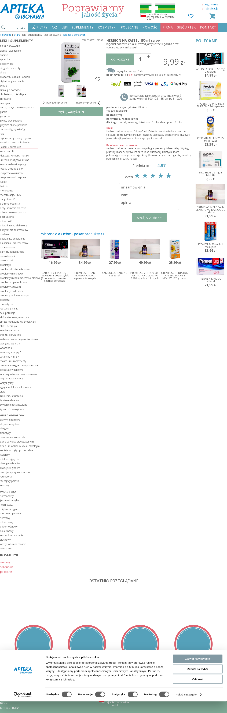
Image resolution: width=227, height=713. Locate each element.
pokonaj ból (6, 260)
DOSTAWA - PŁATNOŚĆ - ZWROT (21, 683)
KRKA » (142, 107)
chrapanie (5, 98)
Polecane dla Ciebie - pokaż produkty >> (72, 233)
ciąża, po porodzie (10, 90)
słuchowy (5, 539)
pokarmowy (6, 531)
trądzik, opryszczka (10, 334)
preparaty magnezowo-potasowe (19, 365)
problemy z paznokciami (13, 282)
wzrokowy (6, 548)
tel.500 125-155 (112, 677)
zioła (2, 391)
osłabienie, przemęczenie (14, 243)
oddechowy (6, 522)
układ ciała (8, 491)
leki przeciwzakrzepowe (13, 177)
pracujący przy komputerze (15, 472)
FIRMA (168, 27)
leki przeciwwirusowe (12, 173)
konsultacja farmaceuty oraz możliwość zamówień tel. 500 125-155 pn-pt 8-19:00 (155, 97)
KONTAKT (208, 27)
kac (2, 133)
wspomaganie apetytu (12, 378)
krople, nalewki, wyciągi (13, 164)
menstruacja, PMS (10, 195)
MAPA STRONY (10, 708)
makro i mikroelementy (13, 361)
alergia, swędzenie (10, 50)
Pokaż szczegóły (186, 615)
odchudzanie (7, 216)
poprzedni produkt (54, 102)
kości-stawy (6, 504)
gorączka (5, 116)
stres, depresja (8, 326)
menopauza (6, 190)
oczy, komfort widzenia (13, 208)
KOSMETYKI (107, 27)
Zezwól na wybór (197, 590)
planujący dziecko (10, 463)
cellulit (3, 85)
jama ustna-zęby (9, 500)
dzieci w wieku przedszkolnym (17, 441)
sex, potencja (7, 313)
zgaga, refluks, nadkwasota (15, 387)
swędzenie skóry (9, 330)
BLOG (4, 703)
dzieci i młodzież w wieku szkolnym (19, 446)
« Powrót (5, 34)
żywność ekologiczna (12, 409)
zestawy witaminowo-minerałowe (19, 374)
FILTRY (41, 27)
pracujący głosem (10, 467)
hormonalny (7, 496)
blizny (3, 72)
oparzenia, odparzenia (12, 238)
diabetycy (5, 432)
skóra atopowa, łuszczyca (14, 317)
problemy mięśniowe (12, 273)
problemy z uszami (10, 286)
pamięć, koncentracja (12, 251)
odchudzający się (9, 459)
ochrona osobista (10, 203)
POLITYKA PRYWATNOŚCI (17, 688)
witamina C (6, 348)
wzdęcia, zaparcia (10, 343)
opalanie (5, 234)
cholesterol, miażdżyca (13, 94)
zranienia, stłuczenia (11, 396)
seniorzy (4, 485)
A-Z (54, 27)
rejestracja (211, 8)
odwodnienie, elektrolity (13, 225)
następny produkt (88, 102)
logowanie (211, 4)
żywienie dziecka (9, 400)
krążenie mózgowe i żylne (14, 160)
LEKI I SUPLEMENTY (77, 27)
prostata (5, 299)
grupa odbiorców (12, 415)
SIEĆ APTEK (186, 27)
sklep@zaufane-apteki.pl (112, 683)
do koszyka (120, 59)
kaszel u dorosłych (74, 34)
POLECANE (129, 27)
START (17, 34)
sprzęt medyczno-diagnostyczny (18, 321)
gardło (3, 111)
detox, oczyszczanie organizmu (17, 107)
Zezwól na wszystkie (198, 580)
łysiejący (5, 454)
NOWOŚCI (150, 27)
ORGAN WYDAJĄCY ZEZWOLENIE (21, 698)
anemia (4, 55)
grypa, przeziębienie (11, 120)
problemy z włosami (11, 291)
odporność (6, 221)
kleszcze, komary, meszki (14, 155)
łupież (3, 181)
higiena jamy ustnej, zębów (15, 138)
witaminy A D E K (9, 356)
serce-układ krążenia (11, 535)
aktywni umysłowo (10, 424)
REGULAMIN (8, 677)
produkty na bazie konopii (14, 295)
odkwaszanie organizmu (13, 212)
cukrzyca (5, 103)
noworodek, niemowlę (12, 437)
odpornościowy (8, 526)
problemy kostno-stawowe (15, 269)
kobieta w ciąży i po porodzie (16, 450)
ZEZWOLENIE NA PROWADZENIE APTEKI (26, 692)
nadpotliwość (7, 199)
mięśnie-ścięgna (9, 509)
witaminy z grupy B (10, 352)
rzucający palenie (9, 481)
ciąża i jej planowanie (12, 81)
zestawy (5, 562)
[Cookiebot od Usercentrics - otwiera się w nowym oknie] (22, 616)
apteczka (5, 59)
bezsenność (6, 63)
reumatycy (6, 476)
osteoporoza (7, 247)
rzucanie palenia (9, 308)
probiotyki (5, 264)
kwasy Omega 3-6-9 (11, 168)
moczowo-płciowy (10, 513)
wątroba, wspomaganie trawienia (19, 339)
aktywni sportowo (10, 419)
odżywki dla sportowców (14, 229)
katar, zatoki (7, 151)
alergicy (4, 428)
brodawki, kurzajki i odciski (15, 77)
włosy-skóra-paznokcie (13, 544)
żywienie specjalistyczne (13, 404)
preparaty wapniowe (11, 369)
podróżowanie (8, 256)
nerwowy (5, 517)
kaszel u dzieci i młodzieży (15, 142)
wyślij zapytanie (71, 111)
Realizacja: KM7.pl (215, 677)
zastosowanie (10, 46)
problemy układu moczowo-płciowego (19, 278)
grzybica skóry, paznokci (13, 125)
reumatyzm (6, 304)
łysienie (4, 186)
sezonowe (6, 567)
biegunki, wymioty (10, 68)
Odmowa (197, 600)
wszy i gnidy (6, 382)
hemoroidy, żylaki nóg (12, 129)
